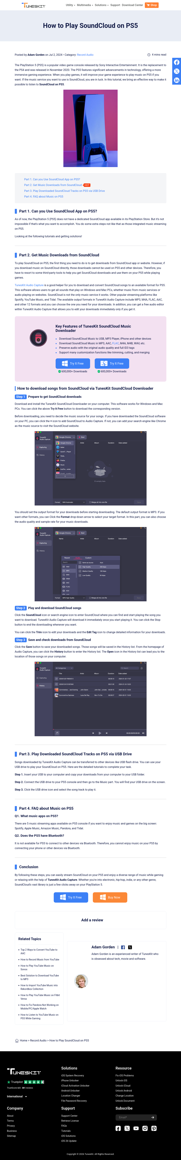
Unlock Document (125, 1100)
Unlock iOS (121, 1080)
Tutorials (66, 1131)
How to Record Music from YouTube (40, 959)
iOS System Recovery (72, 1075)
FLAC (115, 343)
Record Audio (85, 54)
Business (12, 1131)
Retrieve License (70, 1120)
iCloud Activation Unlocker (75, 1085)
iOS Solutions (68, 1136)
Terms (10, 1120)
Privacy (11, 1125)
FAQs (64, 1125)
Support (115, 5)
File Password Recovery (74, 1100)
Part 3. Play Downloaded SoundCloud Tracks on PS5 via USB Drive (64, 191)
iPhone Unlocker (70, 1080)
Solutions (102, 5)
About (10, 1115)
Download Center (132, 5)
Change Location (125, 1095)
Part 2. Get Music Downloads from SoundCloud (53, 185)
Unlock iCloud (123, 1085)
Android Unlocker (70, 1090)
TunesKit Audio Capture (29, 285)
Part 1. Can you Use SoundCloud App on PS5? (52, 179)
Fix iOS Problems (125, 1075)
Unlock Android (124, 1090)
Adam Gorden (36, 54)
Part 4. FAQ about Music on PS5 (43, 196)
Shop (151, 5)
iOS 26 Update (68, 1141)
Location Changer (70, 1095)
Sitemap (11, 1136)
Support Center (69, 1115)
